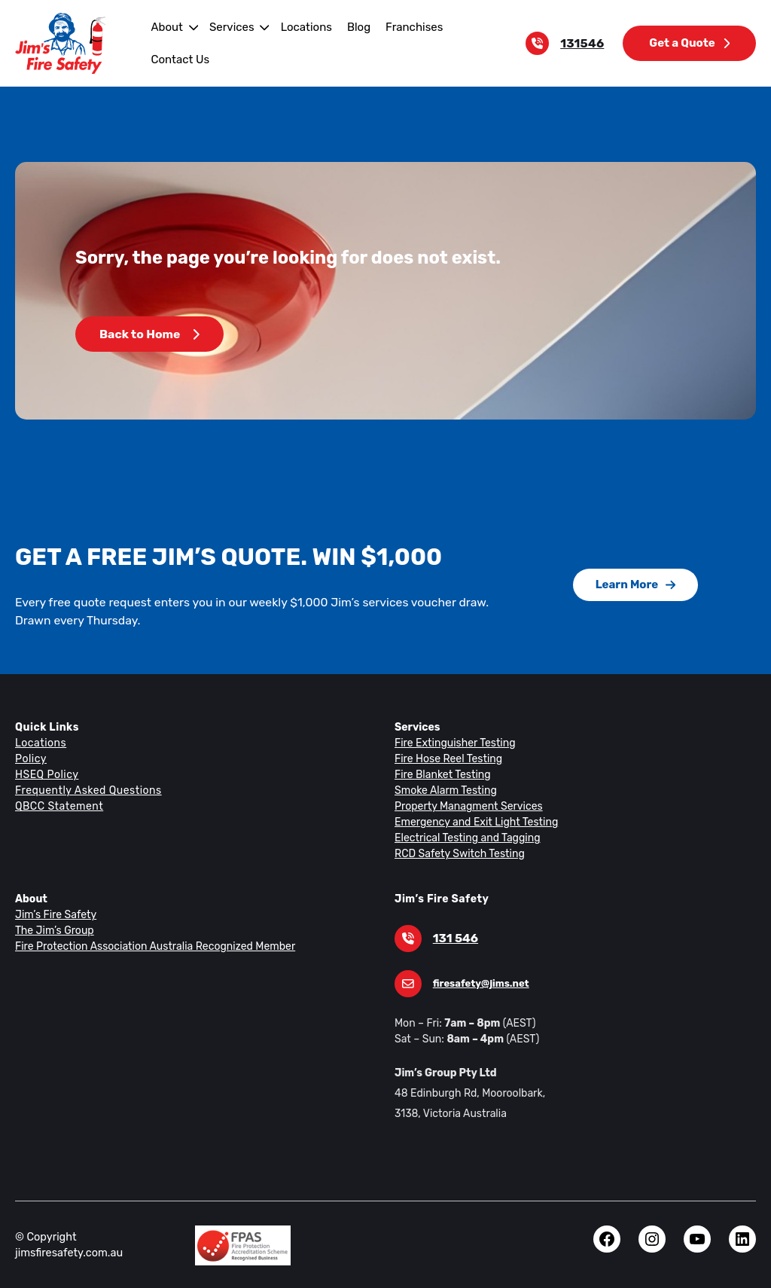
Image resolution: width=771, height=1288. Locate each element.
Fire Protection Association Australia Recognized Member (149, 946)
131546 (585, 43)
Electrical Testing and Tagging (464, 838)
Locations (300, 26)
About (165, 26)
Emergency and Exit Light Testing (473, 822)
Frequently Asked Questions (86, 790)
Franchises (404, 26)
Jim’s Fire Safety (54, 914)
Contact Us (178, 59)
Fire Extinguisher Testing (452, 743)
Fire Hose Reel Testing (448, 758)
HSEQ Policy (47, 774)
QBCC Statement (58, 806)
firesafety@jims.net (478, 983)
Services (229, 26)
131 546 (454, 938)
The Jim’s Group (53, 930)
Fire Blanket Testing (441, 774)
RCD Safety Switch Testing (457, 853)
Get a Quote (690, 42)
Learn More (635, 584)
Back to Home (148, 334)
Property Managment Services (465, 806)
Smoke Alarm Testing (444, 790)
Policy (30, 758)
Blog (351, 26)
